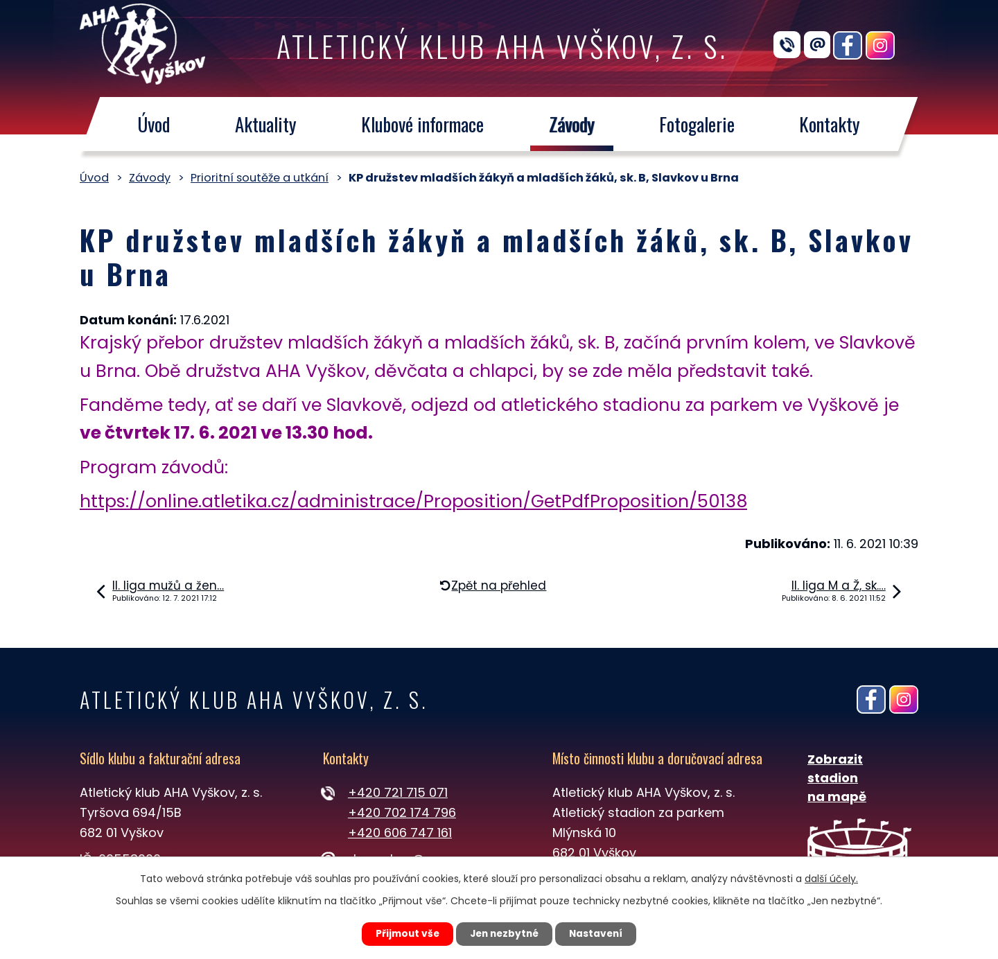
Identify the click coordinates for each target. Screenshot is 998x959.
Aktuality (266, 124)
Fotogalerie (697, 124)
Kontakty (830, 124)
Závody (572, 124)
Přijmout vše (403, 933)
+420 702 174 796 (402, 812)
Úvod (153, 124)
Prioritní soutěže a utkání (260, 178)
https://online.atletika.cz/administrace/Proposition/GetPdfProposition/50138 (413, 501)
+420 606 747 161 (400, 832)
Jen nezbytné (504, 933)
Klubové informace (422, 124)
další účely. (831, 878)
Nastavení (600, 933)
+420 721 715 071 (398, 792)
